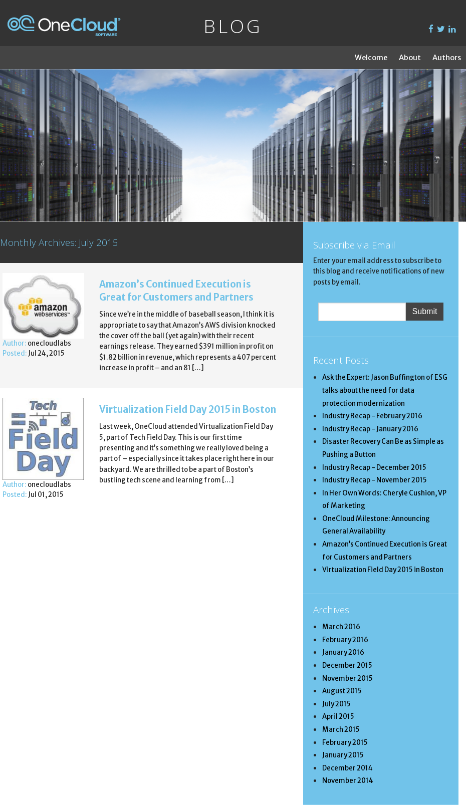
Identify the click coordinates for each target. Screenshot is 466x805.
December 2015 (347, 665)
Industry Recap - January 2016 (370, 429)
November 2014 (347, 780)
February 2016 (345, 640)
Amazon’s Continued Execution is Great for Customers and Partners (176, 291)
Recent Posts (341, 360)
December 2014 (347, 768)
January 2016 (343, 652)
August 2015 (342, 691)
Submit (424, 311)
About (410, 57)
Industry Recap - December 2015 (374, 467)
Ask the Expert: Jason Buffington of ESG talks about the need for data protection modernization (384, 390)
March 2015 (341, 729)
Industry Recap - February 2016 (372, 416)
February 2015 (345, 742)
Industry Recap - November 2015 (374, 480)
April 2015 (338, 716)
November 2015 (347, 678)
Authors (446, 57)
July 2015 (336, 704)
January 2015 (343, 755)
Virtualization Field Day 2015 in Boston (187, 409)
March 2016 (341, 627)
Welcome (371, 57)
